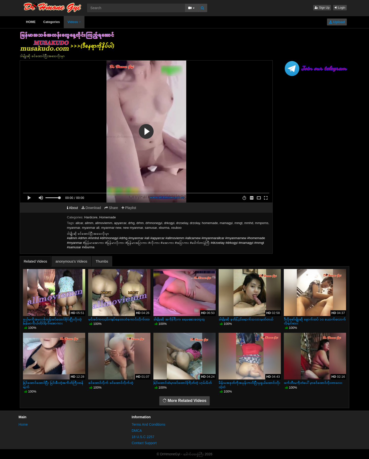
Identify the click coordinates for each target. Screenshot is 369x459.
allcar (79, 223)
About (72, 208)
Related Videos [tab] (35, 261)
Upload (337, 22)
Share (111, 208)
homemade (210, 223)
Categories (51, 22)
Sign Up (322, 7)
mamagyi (226, 223)
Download (91, 208)
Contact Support (144, 443)
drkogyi (169, 223)
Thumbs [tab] (102, 261)
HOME (31, 22)
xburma (164, 228)
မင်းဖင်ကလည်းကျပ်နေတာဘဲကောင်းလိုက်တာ (119, 319)
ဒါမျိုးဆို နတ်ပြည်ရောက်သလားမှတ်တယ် (246, 319)
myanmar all (91, 228)
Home (23, 424)
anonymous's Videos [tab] (71, 261)
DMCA (137, 431)
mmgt (238, 223)
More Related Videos (184, 400)
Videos (74, 22)
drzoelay (182, 223)
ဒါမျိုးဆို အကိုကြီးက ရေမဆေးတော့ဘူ (179, 319)
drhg (131, 223)
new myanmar (133, 228)
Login (340, 7)
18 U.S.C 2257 (143, 437)
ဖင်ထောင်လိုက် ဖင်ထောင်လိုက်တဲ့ (110, 383)
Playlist (129, 208)
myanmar (73, 228)
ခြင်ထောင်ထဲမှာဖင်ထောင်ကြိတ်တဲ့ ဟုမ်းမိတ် (182, 383)
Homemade (107, 217)
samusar (151, 228)
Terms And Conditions (148, 424)
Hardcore (90, 217)
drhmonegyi (153, 223)
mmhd (248, 223)
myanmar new (111, 228)
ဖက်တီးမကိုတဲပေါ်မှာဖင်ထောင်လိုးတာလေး (313, 383)
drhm (140, 223)
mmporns (261, 223)
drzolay (195, 223)
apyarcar (120, 223)
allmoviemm (103, 223)
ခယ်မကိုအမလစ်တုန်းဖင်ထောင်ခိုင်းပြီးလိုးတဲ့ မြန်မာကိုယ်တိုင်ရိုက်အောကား (52, 321)
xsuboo (176, 228)
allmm (89, 223)
